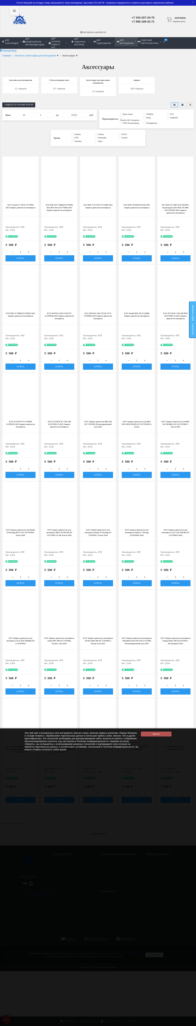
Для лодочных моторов (80, 42)
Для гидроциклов (103, 41)
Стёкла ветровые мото (59, 80)
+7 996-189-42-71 (143, 21)
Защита (137, 80)
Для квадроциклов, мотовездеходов (34, 42)
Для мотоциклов (126, 41)
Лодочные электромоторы (149, 41)
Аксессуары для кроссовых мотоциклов (98, 85)
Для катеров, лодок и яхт (57, 43)
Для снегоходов (11, 41)
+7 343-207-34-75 (143, 17)
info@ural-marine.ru (93, 32)
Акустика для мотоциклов (20, 82)
